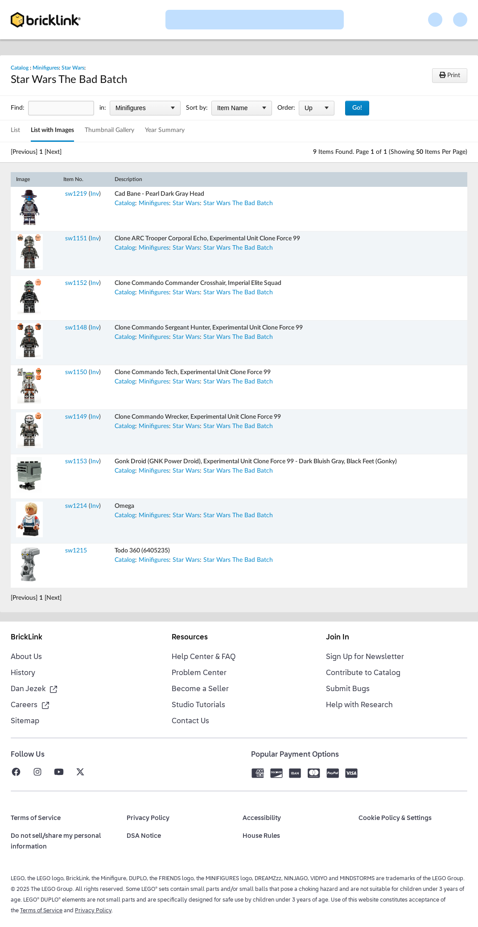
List (15, 130)
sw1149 (76, 417)
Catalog (20, 67)
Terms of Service (41, 911)
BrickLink (26, 637)
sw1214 (76, 506)
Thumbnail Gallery (109, 130)
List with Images (52, 130)
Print (449, 75)
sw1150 (76, 372)
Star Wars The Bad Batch (238, 203)
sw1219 (76, 194)
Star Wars (73, 67)
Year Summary (165, 130)
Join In (337, 637)
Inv (95, 194)
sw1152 (76, 283)
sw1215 (76, 551)
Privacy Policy (93, 911)
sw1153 (76, 461)
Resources (190, 637)
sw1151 (76, 238)
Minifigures (46, 67)
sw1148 (76, 328)
